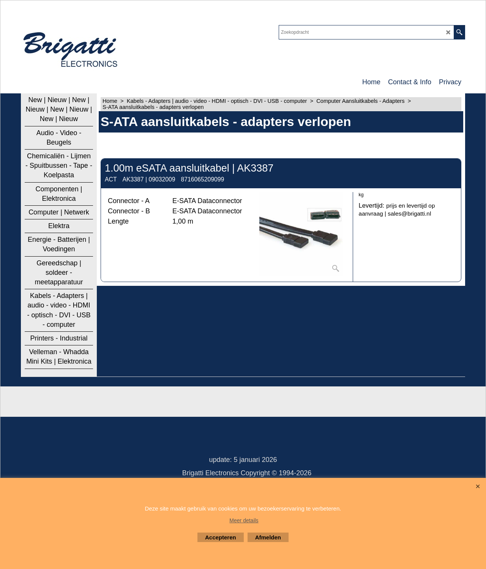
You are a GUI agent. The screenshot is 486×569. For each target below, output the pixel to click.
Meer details (243, 520)
